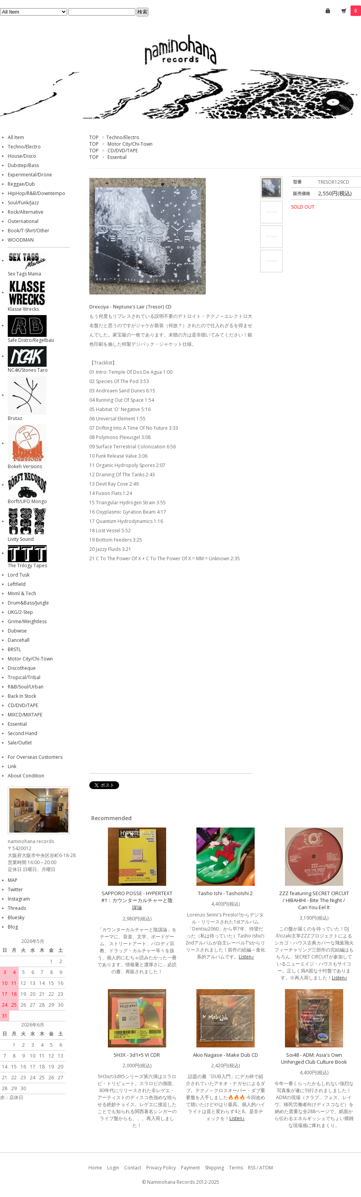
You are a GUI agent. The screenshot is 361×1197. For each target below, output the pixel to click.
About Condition (26, 775)
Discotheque (22, 668)
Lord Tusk (19, 574)
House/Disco (22, 156)
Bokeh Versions (25, 466)
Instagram (19, 899)
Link (12, 766)
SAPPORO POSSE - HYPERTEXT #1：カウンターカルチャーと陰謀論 (137, 900)
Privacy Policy (161, 1167)
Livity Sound (21, 539)
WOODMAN (21, 240)
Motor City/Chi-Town (130, 144)
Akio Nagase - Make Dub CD (225, 1054)
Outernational (23, 221)
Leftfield (17, 584)
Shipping (214, 1167)
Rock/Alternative (25, 212)
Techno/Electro (122, 137)
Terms (236, 1167)
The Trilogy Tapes (27, 565)
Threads (17, 908)
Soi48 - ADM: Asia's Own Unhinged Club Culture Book (314, 1058)
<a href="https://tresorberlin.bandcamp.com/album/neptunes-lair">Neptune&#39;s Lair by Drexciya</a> (167, 673)
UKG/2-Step (20, 612)
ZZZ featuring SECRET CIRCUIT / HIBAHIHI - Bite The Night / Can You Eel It (314, 900)
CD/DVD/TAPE (123, 150)
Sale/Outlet (20, 742)
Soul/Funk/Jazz (23, 202)
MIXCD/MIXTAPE (25, 714)
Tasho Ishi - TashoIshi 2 (225, 893)
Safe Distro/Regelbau (31, 340)
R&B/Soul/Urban (25, 686)
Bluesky (16, 917)
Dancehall (19, 640)
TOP (94, 137)
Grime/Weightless (27, 621)
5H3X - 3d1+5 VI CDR (137, 1054)
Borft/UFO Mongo (27, 501)
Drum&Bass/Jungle (28, 602)
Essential (117, 157)
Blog (13, 926)
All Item (16, 137)
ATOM (266, 1167)
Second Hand (22, 733)
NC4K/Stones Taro (28, 370)
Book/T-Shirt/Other (28, 230)
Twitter (15, 889)
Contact (132, 1167)
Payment (190, 1167)
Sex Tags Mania (24, 273)
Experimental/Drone (30, 174)
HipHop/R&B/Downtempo (36, 193)
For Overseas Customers (35, 757)
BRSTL (14, 649)
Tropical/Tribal (24, 677)
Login (113, 1167)
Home (95, 1167)
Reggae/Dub (21, 184)
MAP (12, 880)
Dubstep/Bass (23, 165)
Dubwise (17, 630)
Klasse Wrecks (23, 309)
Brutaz (15, 418)
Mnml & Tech (22, 593)
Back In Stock (22, 696)
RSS (251, 1167)
